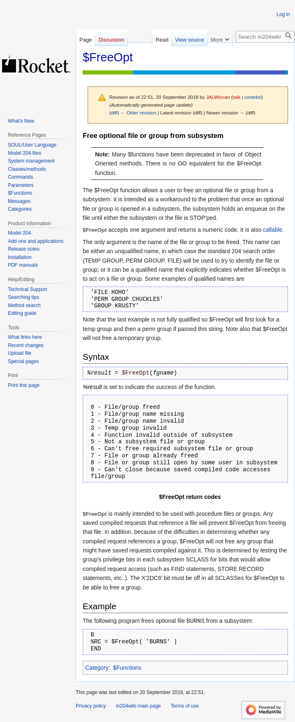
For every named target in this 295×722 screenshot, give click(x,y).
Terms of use (185, 706)
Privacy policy (91, 706)
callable (272, 229)
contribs (252, 97)
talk (236, 97)
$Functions (127, 667)
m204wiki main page (138, 706)
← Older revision (138, 112)
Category (97, 667)
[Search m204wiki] (265, 37)
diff (114, 112)
